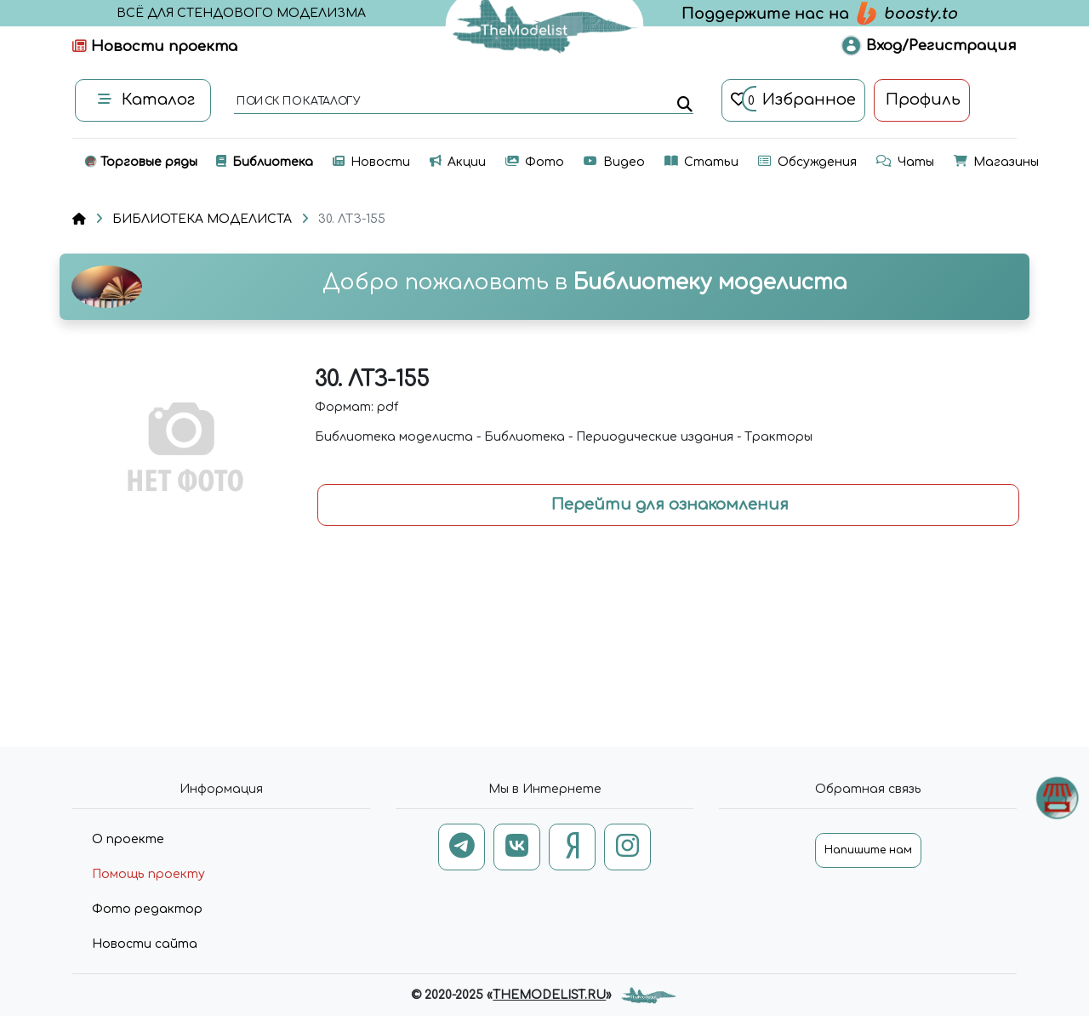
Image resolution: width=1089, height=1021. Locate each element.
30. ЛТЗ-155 (351, 219)
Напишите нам (868, 850)
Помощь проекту (148, 874)
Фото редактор (147, 909)
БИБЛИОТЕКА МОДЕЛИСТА (202, 219)
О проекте (128, 839)
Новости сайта (144, 944)
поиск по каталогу (297, 102)
